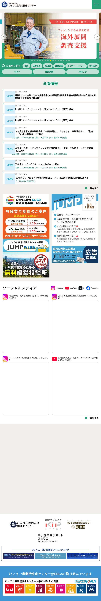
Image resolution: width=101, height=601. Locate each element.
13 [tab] (63, 60)
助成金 (68, 66)
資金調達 (89, 66)
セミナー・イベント (16, 73)
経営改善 (49, 66)
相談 (30, 66)
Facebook (92, 314)
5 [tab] (42, 60)
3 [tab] (37, 60)
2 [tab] (34, 60)
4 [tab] (40, 60)
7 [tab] (48, 60)
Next (97, 36)
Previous (4, 36)
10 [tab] (55, 60)
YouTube (70, 314)
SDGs (56, 73)
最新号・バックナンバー (68, 240)
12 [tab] (61, 60)
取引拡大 (40, 73)
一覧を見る (92, 213)
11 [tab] (58, 60)
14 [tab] (66, 60)
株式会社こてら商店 (66, 261)
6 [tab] (45, 60)
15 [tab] (69, 60)
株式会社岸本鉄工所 (66, 252)
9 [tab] (53, 60)
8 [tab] (50, 60)
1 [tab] (32, 60)
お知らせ (90, 73)
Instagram (55, 314)
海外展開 (72, 73)
